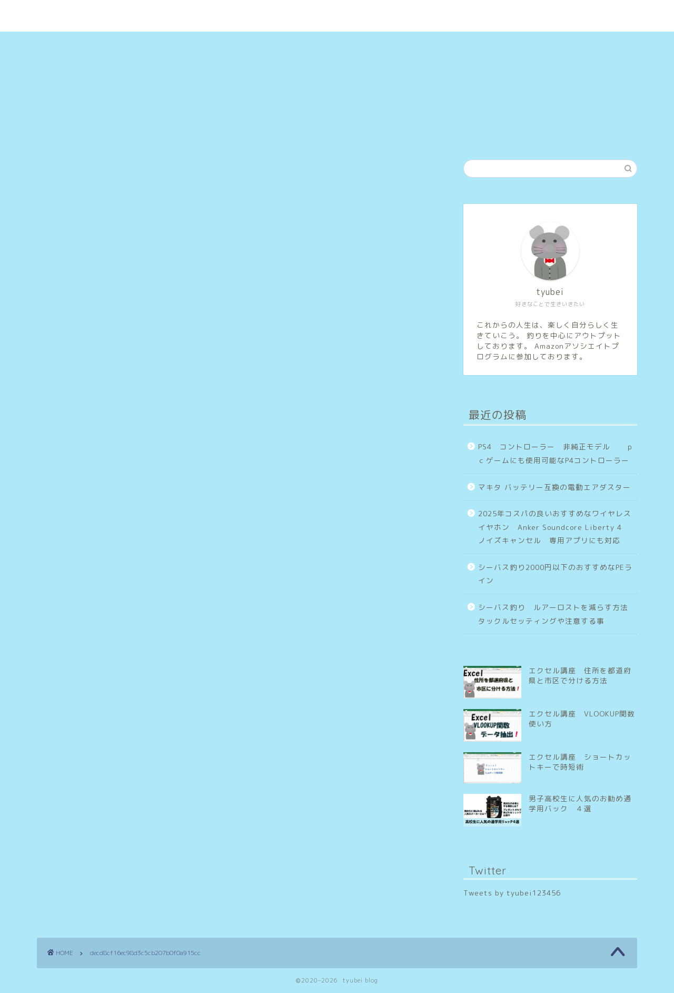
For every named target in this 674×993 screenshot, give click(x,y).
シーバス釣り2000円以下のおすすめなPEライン (555, 574)
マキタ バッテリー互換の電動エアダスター (554, 487)
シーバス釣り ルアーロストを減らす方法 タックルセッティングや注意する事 (557, 614)
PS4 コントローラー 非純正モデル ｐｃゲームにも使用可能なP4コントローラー (556, 453)
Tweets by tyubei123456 (512, 893)
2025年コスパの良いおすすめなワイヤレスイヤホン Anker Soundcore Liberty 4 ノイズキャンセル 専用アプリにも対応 (554, 526)
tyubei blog (337, 4)
